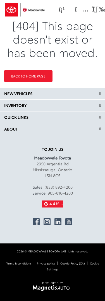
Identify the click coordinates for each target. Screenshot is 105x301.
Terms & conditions (19, 263)
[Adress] (79, 9)
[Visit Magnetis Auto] (53, 287)
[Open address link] (52, 169)
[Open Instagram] (47, 221)
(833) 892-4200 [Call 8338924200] (59, 187)
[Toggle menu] (94, 9)
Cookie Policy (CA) (72, 263)
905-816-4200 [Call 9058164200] (60, 193)
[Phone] (61, 9)
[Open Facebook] (36, 221)
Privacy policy (46, 263)
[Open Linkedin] (57, 221)
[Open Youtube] (68, 221)
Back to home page (28, 76)
